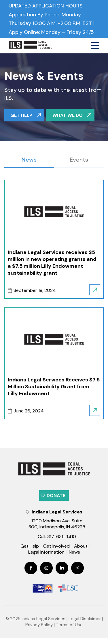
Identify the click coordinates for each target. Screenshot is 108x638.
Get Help (29, 546)
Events (79, 159)
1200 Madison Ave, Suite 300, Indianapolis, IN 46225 (57, 524)
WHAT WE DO (67, 115)
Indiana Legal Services (43, 619)
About (81, 546)
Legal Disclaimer (85, 619)
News (29, 159)
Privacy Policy (39, 625)
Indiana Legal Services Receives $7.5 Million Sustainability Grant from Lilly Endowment (54, 386)
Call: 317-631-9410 (57, 537)
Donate (56, 495)
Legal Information (46, 552)
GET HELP (21, 115)
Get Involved (56, 546)
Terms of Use (69, 625)
